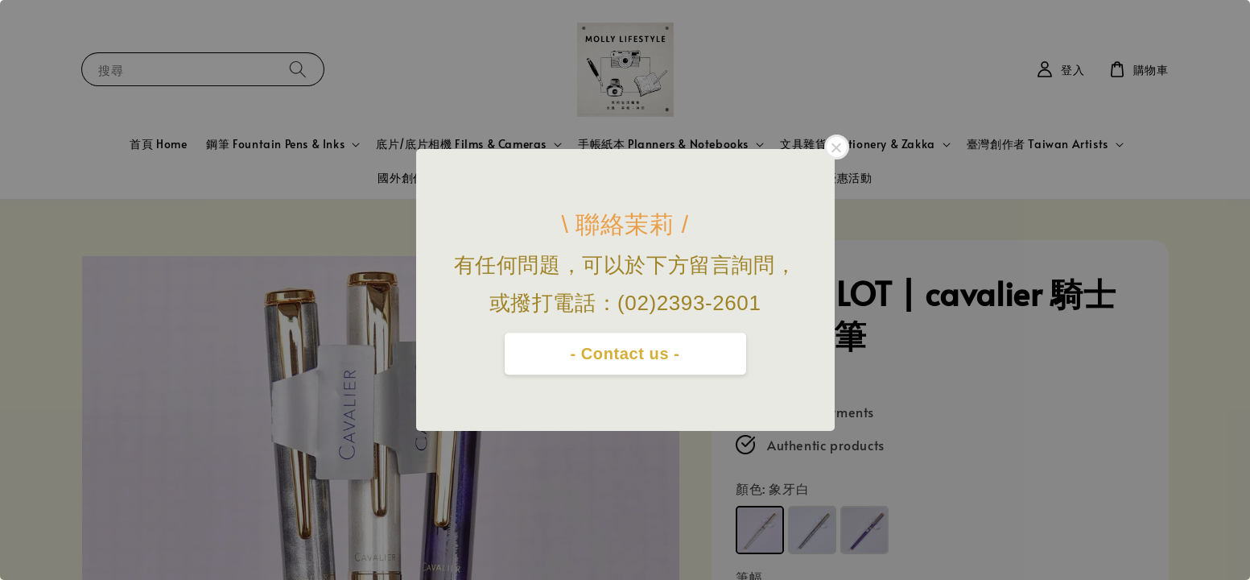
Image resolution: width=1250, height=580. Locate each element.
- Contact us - (624, 353)
